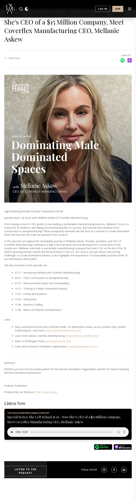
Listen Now (11, 74)
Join (117, 10)
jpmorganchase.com (58, 357)
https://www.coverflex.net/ (82, 352)
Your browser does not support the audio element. (68, 448)
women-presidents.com (82, 363)
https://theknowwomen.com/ (63, 347)
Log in (102, 10)
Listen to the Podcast (25, 487)
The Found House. (46, 408)
